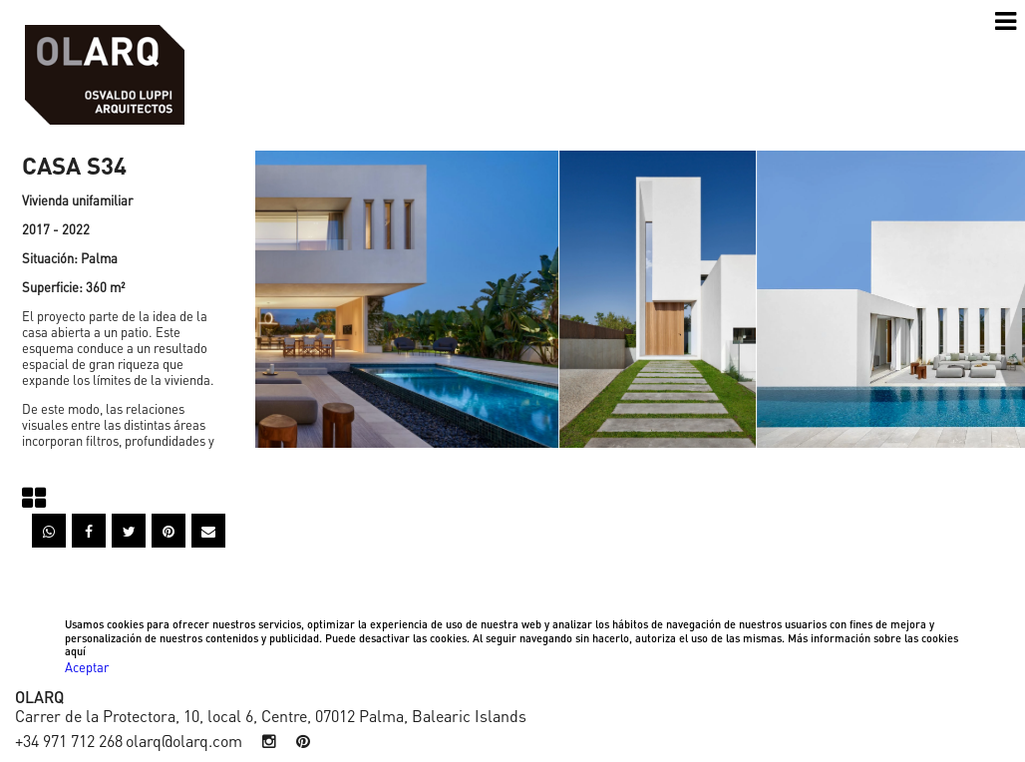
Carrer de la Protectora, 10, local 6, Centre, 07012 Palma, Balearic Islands (270, 715)
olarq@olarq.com (184, 740)
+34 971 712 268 (69, 740)
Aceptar (87, 666)
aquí (75, 651)
